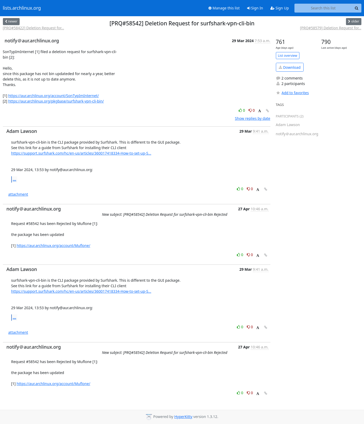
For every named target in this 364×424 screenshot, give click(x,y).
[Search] (356, 8)
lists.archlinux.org (22, 8)
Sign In (255, 7)
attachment (18, 194)
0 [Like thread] (242, 110)
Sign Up (279, 7)
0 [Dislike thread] (252, 110)
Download (289, 67)
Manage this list (224, 7)
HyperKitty (183, 416)
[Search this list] (323, 8)
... (14, 179)
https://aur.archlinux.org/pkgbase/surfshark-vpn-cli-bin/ (56, 101)
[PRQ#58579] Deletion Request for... (330, 27)
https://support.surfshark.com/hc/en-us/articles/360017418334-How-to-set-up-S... (81, 153)
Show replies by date (252, 118)
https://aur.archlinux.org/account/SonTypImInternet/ (53, 95)
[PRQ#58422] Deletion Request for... (33, 27)
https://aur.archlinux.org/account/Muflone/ (53, 245)
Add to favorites (292, 92)
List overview (287, 55)
